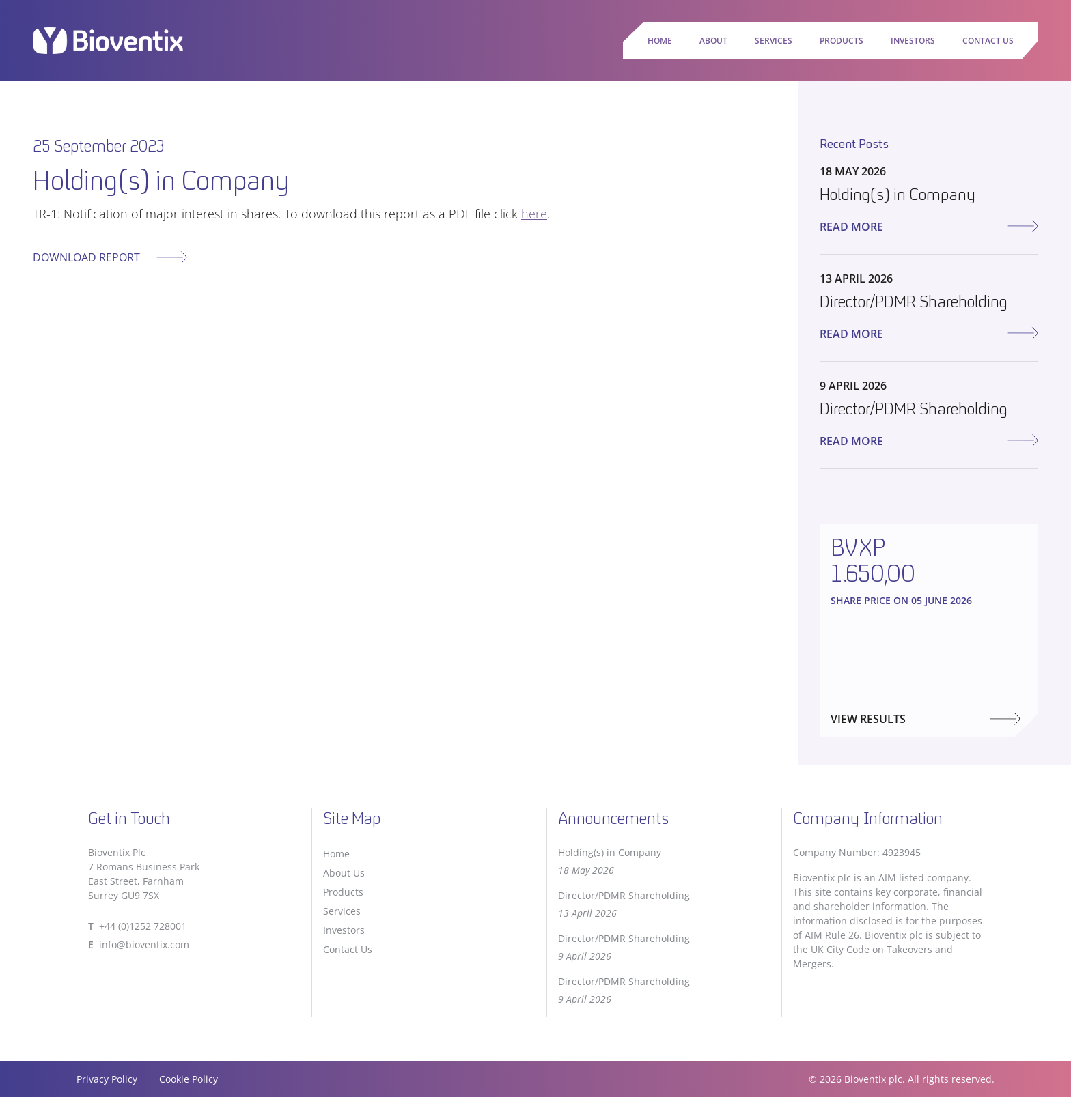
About (713, 40)
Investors (913, 40)
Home (660, 40)
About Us (344, 872)
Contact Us (988, 40)
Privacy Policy (106, 1078)
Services (773, 40)
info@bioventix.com (144, 944)
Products (841, 40)
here (534, 213)
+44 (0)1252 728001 (142, 926)
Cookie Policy (188, 1078)
